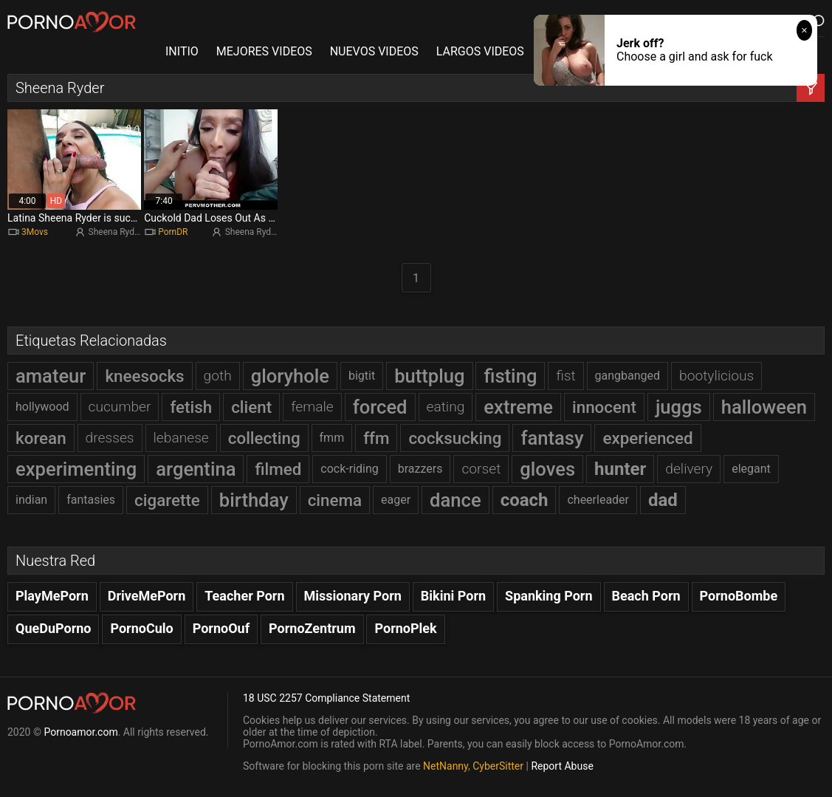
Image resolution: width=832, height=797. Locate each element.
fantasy (551, 438)
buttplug (429, 376)
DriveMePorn (147, 595)
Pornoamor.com (80, 732)
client (251, 407)
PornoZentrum (312, 628)
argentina (195, 469)
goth (218, 375)
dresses (110, 437)
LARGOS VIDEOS (480, 51)
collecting (264, 438)
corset (481, 468)
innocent (604, 407)
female (312, 406)
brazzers (420, 469)
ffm (376, 438)
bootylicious (716, 375)
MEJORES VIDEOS (264, 51)
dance (455, 500)
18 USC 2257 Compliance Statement (326, 698)
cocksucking (454, 438)
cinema (335, 500)
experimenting (76, 469)
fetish (191, 407)
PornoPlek (405, 628)
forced (380, 407)
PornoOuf (221, 628)
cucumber (120, 406)
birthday (254, 500)
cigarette (167, 500)
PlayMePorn (52, 595)
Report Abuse (562, 766)
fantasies (90, 500)
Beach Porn (646, 595)
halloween (764, 407)
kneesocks (144, 376)
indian (31, 500)
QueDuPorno (53, 628)
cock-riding (349, 469)
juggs (679, 407)
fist (565, 375)
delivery (688, 468)
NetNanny (445, 766)
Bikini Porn (453, 595)
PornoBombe (739, 595)
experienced (647, 438)
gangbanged (628, 376)
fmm (332, 438)
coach (525, 500)
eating (446, 406)
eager (395, 500)
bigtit (361, 376)
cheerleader (598, 500)
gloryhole (290, 376)
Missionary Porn (353, 595)
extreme (518, 407)
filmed (278, 469)
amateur (51, 376)
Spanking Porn (549, 595)
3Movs (34, 232)
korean (41, 438)
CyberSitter (497, 766)
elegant (751, 469)
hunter (620, 469)
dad (663, 500)
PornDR (173, 232)
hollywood (42, 407)
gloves (547, 469)
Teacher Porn (244, 595)
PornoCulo (141, 628)
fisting (510, 376)
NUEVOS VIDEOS (374, 51)
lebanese (181, 437)
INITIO (182, 51)
